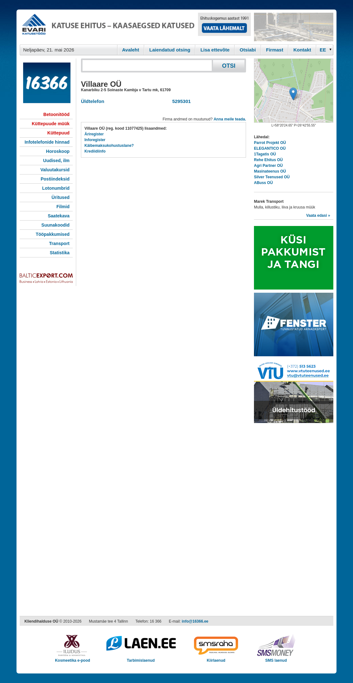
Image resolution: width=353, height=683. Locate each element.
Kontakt (302, 49)
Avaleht (130, 49)
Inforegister (94, 140)
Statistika (60, 252)
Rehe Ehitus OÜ (268, 160)
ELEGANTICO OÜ (270, 148)
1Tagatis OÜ (265, 154)
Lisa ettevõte (215, 49)
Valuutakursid (55, 169)
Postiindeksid (55, 178)
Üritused (60, 197)
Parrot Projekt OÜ (270, 142)
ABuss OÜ (263, 183)
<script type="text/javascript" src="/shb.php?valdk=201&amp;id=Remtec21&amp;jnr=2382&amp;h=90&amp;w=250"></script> (293, 27)
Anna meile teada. (230, 119)
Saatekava (59, 215)
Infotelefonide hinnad (47, 142)
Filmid (63, 206)
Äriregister (94, 134)
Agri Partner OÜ (268, 165)
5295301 (180, 101)
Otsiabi (248, 49)
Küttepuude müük (51, 123)
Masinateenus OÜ (270, 171)
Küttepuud (58, 132)
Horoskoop (58, 151)
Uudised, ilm (56, 160)
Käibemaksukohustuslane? (109, 145)
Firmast (274, 49)
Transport (59, 243)
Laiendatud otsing (169, 49)
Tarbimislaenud (140, 658)
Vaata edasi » (318, 215)
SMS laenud (276, 658)
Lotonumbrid (56, 188)
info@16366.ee (195, 621)
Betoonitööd (56, 114)
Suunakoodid (55, 225)
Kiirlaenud (216, 658)
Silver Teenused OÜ (272, 177)
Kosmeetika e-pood (72, 658)
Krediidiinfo (95, 151)
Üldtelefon (92, 101)
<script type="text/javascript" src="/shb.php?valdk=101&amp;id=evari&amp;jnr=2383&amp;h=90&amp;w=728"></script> (135, 27)
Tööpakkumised (53, 234)
